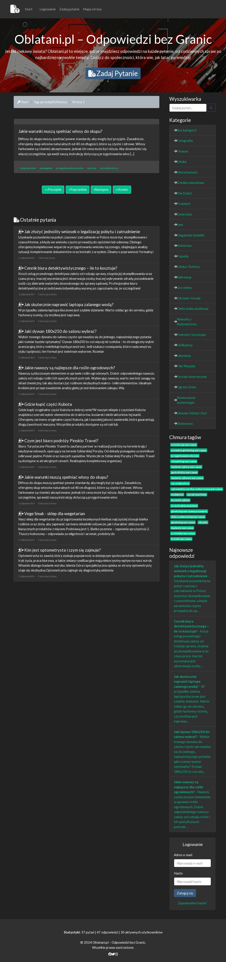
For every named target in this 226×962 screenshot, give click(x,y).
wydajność (177, 494)
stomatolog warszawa (183, 461)
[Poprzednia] (77, 190)
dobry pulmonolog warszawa (188, 516)
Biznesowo (185, 423)
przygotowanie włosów (185, 455)
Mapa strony (92, 9)
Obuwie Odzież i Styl (192, 413)
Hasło (178, 873)
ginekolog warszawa (183, 522)
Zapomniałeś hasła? (192, 903)
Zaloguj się (185, 893)
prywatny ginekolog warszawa (188, 450)
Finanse (182, 151)
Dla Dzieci (184, 193)
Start (28, 9)
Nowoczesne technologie (186, 400)
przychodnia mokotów (184, 505)
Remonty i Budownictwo (187, 321)
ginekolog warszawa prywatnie (189, 511)
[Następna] (101, 190)
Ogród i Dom (186, 387)
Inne (180, 225)
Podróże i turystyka (191, 335)
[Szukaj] (188, 108)
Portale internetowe (192, 377)
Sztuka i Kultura (188, 267)
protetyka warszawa (183, 533)
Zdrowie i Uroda (188, 298)
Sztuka (181, 162)
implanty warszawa (182, 527)
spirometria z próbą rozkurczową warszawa (196, 489)
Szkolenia (184, 356)
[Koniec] (122, 190)
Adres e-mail (183, 855)
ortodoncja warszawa (183, 444)
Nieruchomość (187, 172)
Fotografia (185, 141)
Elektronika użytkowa (192, 309)
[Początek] (53, 190)
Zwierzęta (184, 214)
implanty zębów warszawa (186, 466)
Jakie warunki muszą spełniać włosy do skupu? (60, 131)
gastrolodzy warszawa (184, 472)
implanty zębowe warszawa (187, 477)
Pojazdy (183, 256)
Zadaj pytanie (69, 9)
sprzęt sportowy (196, 494)
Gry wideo (184, 288)
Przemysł (183, 204)
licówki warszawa (181, 538)
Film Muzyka (186, 366)
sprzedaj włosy (180, 483)
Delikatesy (185, 345)
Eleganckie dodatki (190, 235)
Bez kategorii (186, 130)
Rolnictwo (184, 246)
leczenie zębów (180, 500)
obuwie (203, 522)
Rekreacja (184, 277)
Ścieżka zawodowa (190, 183)
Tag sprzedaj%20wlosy (50, 102)
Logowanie (48, 9)
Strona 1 (78, 102)
